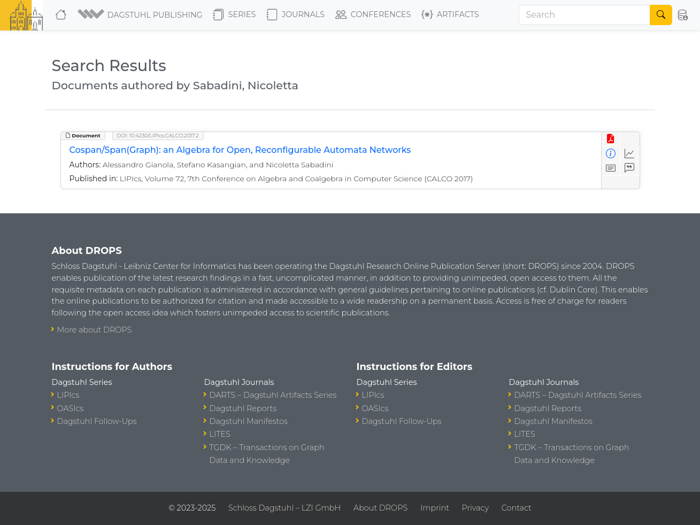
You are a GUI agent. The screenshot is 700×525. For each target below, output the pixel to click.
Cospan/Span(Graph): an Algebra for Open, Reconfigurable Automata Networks (240, 150)
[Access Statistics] (629, 153)
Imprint (434, 508)
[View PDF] (611, 139)
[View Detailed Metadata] (611, 153)
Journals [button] (295, 15)
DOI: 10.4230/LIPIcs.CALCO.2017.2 (158, 135)
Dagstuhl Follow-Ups (97, 421)
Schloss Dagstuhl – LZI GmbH (284, 508)
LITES (220, 434)
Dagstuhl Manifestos (249, 421)
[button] (141, 15)
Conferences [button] (373, 15)
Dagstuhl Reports (243, 408)
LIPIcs (68, 395)
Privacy (475, 508)
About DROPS (380, 508)
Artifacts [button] (450, 15)
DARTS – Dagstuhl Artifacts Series (273, 395)
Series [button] (234, 15)
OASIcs (70, 408)
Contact (517, 508)
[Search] (584, 15)
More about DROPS (94, 330)
